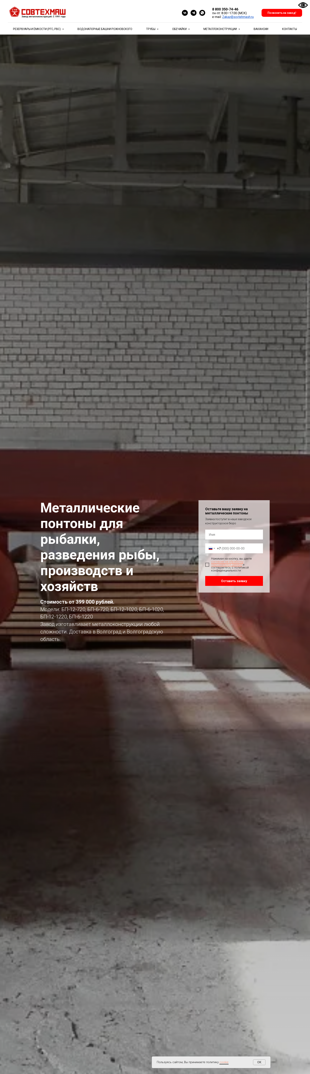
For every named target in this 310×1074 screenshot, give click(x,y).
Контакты (289, 29)
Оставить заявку (234, 581)
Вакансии (261, 29)
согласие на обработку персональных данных (227, 563)
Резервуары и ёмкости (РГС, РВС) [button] (37, 29)
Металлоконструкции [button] (220, 29)
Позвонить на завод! (281, 12)
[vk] (185, 13)
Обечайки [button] (179, 29)
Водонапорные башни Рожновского (105, 29)
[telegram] (194, 13)
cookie (224, 1062)
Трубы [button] (151, 29)
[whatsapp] (202, 13)
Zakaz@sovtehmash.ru (238, 17)
